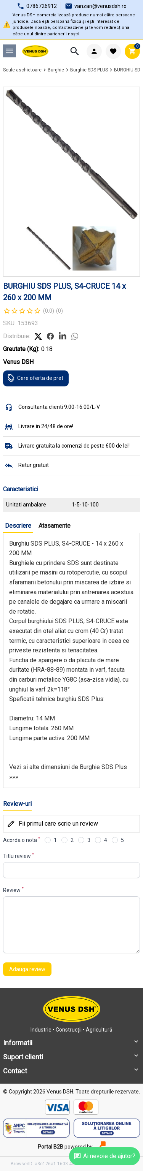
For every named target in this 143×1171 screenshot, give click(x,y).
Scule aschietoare (22, 70)
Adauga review (27, 969)
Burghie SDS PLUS (89, 70)
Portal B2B (50, 1147)
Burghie (56, 70)
